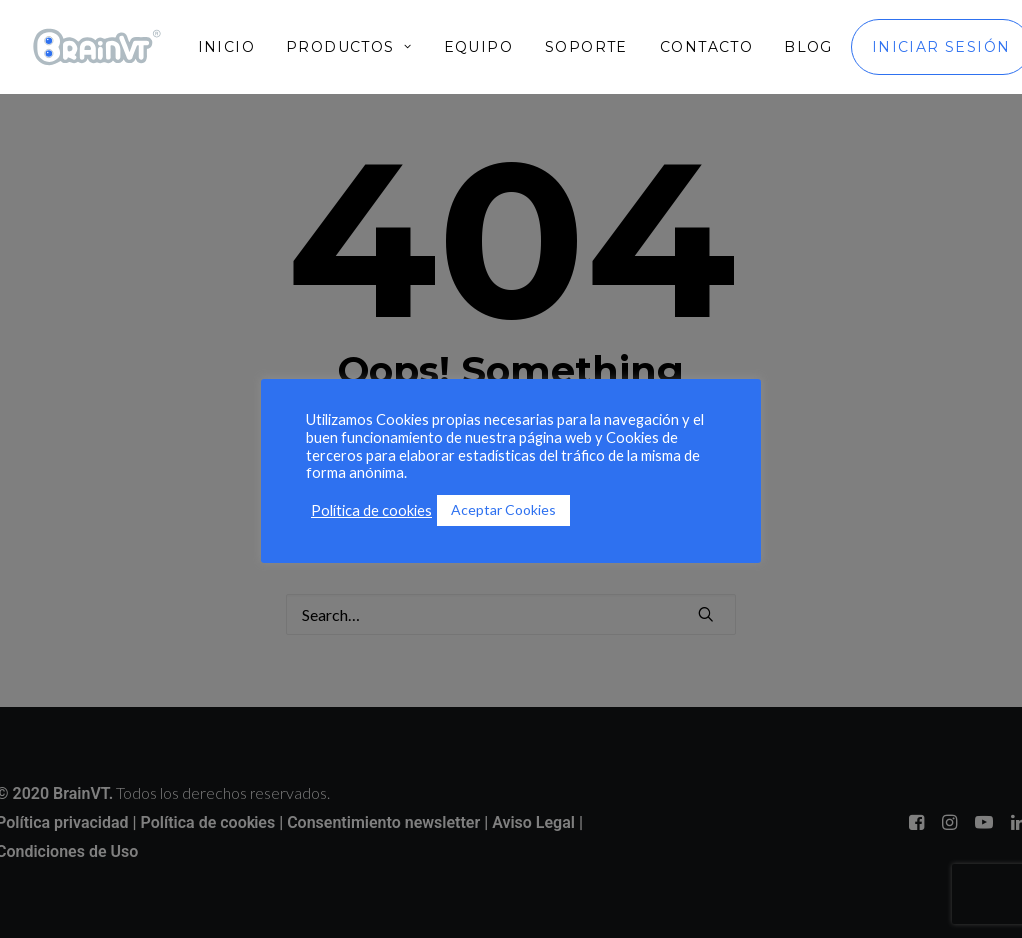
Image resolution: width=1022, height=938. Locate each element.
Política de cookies (371, 510)
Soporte (586, 47)
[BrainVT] (97, 47)
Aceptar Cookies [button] (503, 509)
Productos (349, 47)
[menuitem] (233, 47)
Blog (808, 47)
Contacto (706, 47)
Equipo (478, 47)
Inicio (226, 47)
